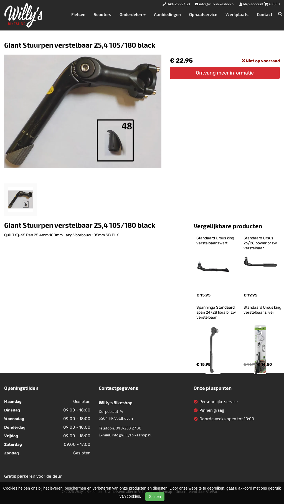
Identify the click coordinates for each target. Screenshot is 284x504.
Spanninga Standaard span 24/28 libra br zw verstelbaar (216, 312)
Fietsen (78, 14)
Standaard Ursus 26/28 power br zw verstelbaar (261, 243)
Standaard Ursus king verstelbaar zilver (263, 310)
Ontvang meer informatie (225, 73)
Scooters (102, 14)
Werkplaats (236, 14)
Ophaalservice (203, 14)
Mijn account (251, 4)
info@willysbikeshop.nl (131, 435)
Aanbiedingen (167, 14)
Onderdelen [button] (133, 14)
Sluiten (155, 496)
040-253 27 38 (128, 428)
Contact (264, 14)
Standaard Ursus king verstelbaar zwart (215, 240)
